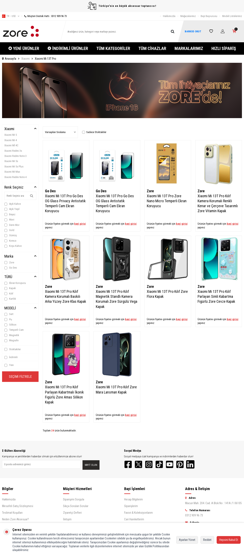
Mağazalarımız (188, 16)
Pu (8, 319)
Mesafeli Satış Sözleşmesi (17, 506)
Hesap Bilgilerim (133, 499)
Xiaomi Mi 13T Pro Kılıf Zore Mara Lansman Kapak (116, 389)
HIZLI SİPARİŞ (223, 48)
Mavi (9, 219)
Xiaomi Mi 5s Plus (13, 166)
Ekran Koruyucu (15, 283)
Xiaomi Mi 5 (10, 134)
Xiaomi (25, 58)
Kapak (10, 288)
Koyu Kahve (13, 246)
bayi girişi (80, 223)
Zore (9, 262)
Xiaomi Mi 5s (11, 161)
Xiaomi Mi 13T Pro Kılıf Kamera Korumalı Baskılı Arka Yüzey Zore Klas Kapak (65, 296)
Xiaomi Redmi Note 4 (15, 177)
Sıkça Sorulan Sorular (75, 506)
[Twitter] (138, 464)
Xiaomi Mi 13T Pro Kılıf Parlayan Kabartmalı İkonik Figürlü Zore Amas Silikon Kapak (64, 394)
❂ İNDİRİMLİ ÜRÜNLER (67, 48)
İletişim (67, 519)
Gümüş (10, 235)
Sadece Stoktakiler (94, 132)
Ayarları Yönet (187, 539)
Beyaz (9, 214)
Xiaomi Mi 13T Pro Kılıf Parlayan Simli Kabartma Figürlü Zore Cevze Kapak (216, 296)
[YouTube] (169, 464)
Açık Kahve (12, 204)
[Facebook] (128, 464)
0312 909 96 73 (194, 515)
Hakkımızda (169, 16)
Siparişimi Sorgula (73, 499)
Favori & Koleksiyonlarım (138, 512)
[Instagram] (149, 464)
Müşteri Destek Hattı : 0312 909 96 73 (44, 16)
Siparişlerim (131, 506)
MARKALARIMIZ (189, 48)
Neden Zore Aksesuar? (15, 519)
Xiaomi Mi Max (12, 171)
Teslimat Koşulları (12, 512)
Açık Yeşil (11, 209)
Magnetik (11, 335)
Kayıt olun (91, 465)
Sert (8, 314)
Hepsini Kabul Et (228, 539)
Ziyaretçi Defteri (72, 512)
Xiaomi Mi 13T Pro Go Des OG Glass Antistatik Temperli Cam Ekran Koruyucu (115, 203)
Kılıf (8, 293)
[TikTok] (159, 464)
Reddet (207, 539)
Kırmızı (10, 240)
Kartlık (10, 298)
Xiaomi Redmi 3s (13, 150)
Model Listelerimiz (232, 16)
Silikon (10, 324)
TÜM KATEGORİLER (113, 48)
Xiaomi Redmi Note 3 (15, 155)
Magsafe (11, 340)
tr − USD (10, 16)
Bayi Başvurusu (209, 16)
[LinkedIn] (190, 464)
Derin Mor (11, 225)
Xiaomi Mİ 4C (11, 145)
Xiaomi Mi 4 (10, 140)
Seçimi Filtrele (20, 377)
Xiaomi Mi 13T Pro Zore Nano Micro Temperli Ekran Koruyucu (167, 201)
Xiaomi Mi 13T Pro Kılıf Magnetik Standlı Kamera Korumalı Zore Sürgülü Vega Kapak (116, 299)
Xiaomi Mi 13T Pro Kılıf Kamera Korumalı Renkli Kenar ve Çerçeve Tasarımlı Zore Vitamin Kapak (218, 203)
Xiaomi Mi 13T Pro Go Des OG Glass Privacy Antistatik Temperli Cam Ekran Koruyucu (65, 203)
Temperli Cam (14, 330)
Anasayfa (9, 58)
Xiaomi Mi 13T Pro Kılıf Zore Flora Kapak (167, 294)
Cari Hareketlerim (134, 519)
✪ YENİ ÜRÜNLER (23, 48)
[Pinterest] (180, 464)
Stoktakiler (12, 349)
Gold (9, 230)
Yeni (9, 365)
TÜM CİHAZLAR (152, 48)
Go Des (10, 267)
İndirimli (11, 357)
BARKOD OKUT (193, 31)
